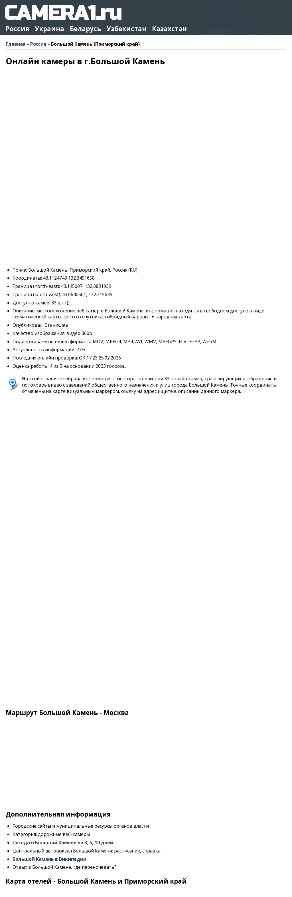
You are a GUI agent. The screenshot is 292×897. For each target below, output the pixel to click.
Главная (16, 44)
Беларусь (85, 28)
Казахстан (169, 28)
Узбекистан (126, 28)
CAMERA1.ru (62, 13)
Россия (17, 28)
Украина (49, 28)
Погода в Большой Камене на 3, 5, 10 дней (63, 842)
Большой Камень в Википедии (49, 859)
